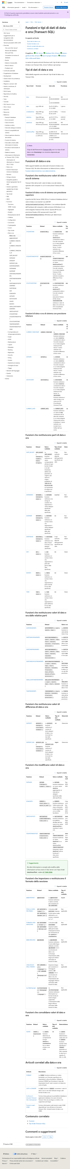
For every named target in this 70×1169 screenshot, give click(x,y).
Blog (55, 1158)
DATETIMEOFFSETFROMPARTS (34, 661)
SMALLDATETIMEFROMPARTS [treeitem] (15, 308)
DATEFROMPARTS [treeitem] (14, 266)
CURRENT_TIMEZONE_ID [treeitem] (15, 252)
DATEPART (29, 516)
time (27, 97)
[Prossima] (57, 2)
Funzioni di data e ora (33, 44)
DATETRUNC (29, 537)
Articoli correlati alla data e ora (35, 46)
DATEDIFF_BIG (30, 742)
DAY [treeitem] (10, 291)
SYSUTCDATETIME (31, 283)
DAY (27, 552)
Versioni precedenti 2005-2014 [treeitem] (12, 43)
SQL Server (38, 22)
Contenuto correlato (32, 48)
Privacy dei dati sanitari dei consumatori (21, 1161)
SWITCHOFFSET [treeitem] (13, 311)
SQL (32, 22)
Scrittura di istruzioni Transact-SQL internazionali (31, 1098)
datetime (28, 117)
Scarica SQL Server (61, 7)
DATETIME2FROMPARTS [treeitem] (15, 275)
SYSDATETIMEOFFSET (32, 256)
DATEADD (29, 782)
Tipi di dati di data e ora (33, 41)
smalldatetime (30, 112)
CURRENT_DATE (30, 408)
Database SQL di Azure (52, 53)
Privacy (4, 1161)
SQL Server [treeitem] (7, 33)
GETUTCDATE (30, 380)
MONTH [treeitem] (11, 304)
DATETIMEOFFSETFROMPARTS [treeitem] (15, 284)
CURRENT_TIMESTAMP (32, 332)
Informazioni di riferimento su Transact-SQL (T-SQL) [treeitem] (13, 162)
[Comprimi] (19, 22)
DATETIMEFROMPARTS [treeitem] (15, 280)
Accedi (66, 2)
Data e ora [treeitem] (12, 236)
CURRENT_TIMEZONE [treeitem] (15, 247)
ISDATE (28, 1032)
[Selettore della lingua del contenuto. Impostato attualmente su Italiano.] (6, 1153)
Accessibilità (53, 1161)
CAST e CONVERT (31, 1088)
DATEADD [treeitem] (12, 258)
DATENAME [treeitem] (12, 268)
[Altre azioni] (66, 22)
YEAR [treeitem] (10, 329)
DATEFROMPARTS (31, 628)
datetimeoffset (30, 132)
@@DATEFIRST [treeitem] (13, 238)
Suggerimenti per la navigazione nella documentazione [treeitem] (9, 38)
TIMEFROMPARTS (31, 691)
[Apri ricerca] (61, 2)
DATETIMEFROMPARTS (32, 649)
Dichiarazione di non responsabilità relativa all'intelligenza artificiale (20, 1158)
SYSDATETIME (30, 231)
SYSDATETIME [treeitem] (13, 314)
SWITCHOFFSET (30, 816)
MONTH (28, 573)
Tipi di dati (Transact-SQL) (37, 1123)
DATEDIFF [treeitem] (12, 261)
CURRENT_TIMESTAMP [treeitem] (14, 242)
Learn (27, 22)
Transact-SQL (47, 149)
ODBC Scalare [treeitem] (12, 207)
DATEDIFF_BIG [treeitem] (13, 263)
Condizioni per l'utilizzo (41, 1161)
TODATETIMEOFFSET (32, 833)
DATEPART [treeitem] (12, 271)
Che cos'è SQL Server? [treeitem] (11, 48)
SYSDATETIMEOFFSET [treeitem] (15, 318)
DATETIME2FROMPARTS (33, 637)
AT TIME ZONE (47, 872)
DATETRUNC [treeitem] (12, 288)
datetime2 (29, 122)
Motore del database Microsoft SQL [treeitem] (11, 52)
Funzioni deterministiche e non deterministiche (40, 171)
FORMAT (28, 1075)
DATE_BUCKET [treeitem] (13, 255)
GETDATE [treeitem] (12, 296)
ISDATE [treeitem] (11, 301)
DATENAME (29, 495)
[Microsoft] (3, 2)
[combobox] (11, 26)
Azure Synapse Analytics (50, 56)
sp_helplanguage (31, 988)
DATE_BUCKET (30, 452)
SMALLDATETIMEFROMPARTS (34, 680)
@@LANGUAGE (30, 940)
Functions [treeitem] (10, 204)
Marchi (4, 1163)
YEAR (27, 592)
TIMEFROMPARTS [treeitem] (14, 324)
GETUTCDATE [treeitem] (13, 299)
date (27, 106)
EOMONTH (29, 801)
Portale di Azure (48, 7)
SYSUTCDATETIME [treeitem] (14, 321)
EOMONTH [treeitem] (12, 293)
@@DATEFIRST (30, 898)
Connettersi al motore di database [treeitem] (12, 57)
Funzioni (31, 1121)
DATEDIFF (29, 723)
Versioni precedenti (46, 1158)
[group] (47, 112)
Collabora (63, 1158)
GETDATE (28, 357)
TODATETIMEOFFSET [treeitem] (15, 327)
